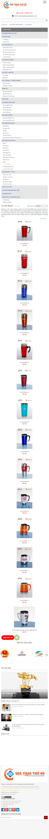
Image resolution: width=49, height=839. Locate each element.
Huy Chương (6, 83)
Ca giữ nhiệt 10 (24, 511)
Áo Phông (5, 145)
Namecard (6, 133)
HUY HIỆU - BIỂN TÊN (7, 72)
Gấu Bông (5, 126)
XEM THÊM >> (44, 218)
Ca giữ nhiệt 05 (24, 362)
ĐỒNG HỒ (5, 88)
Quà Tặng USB (7, 107)
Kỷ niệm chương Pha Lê (9, 50)
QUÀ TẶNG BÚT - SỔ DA (8, 172)
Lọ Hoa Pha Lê (7, 57)
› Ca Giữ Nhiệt (7, 164)
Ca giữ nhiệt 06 (24, 392)
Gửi (46, 817)
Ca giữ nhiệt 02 (24, 273)
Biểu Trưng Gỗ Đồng (8, 65)
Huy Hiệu (5, 75)
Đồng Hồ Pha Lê (7, 94)
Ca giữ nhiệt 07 (24, 422)
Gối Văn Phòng (7, 135)
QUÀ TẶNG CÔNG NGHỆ (8, 102)
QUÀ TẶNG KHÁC (6, 193)
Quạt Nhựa (6, 150)
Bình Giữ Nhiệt (7, 155)
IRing (4, 162)
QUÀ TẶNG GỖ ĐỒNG (8, 60)
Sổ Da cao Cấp (7, 174)
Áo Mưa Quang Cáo (8, 166)
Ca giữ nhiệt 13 (24, 600)
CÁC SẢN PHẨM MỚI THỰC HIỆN (10, 190)
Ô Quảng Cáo (6, 152)
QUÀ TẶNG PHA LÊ (7, 45)
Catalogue (5, 806)
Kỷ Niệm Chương (7, 85)
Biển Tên (5, 77)
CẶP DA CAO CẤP (7, 187)
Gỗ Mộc (5, 130)
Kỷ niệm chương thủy (9, 54)
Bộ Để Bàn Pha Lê (8, 47)
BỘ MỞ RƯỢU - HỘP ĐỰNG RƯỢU (11, 197)
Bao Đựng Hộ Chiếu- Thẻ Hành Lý (12, 137)
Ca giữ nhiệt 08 (24, 452)
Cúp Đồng (5, 39)
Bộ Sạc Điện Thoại (8, 105)
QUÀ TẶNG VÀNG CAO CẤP (9, 33)
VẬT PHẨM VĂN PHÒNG (8, 123)
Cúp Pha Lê (6, 42)
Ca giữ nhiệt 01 (24, 243)
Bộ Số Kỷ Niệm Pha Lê (9, 52)
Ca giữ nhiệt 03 (24, 303)
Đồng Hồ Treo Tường (8, 96)
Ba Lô (4, 143)
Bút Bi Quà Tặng (7, 181)
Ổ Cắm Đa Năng (7, 110)
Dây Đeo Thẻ (6, 128)
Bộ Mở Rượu (6, 200)
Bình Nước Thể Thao (8, 157)
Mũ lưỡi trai (6, 159)
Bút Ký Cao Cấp (7, 184)
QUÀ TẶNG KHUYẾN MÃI (8, 140)
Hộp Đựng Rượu (7, 202)
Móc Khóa (5, 148)
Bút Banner (6, 179)
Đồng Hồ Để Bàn (7, 91)
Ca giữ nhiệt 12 (24, 570)
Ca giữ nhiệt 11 (24, 541)
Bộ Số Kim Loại (7, 69)
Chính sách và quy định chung (10, 803)
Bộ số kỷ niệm (7, 62)
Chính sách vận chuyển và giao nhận (12, 801)
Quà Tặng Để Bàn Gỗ (8, 120)
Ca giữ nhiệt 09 (24, 481)
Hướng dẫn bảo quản (8, 804)
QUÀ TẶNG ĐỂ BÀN (7, 115)
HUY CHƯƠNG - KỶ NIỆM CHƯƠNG (11, 80)
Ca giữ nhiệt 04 (24, 333)
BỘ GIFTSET (5, 99)
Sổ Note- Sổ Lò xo (8, 177)
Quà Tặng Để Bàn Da (8, 118)
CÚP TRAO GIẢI (6, 36)
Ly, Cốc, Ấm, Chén (8, 169)
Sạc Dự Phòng (7, 112)
